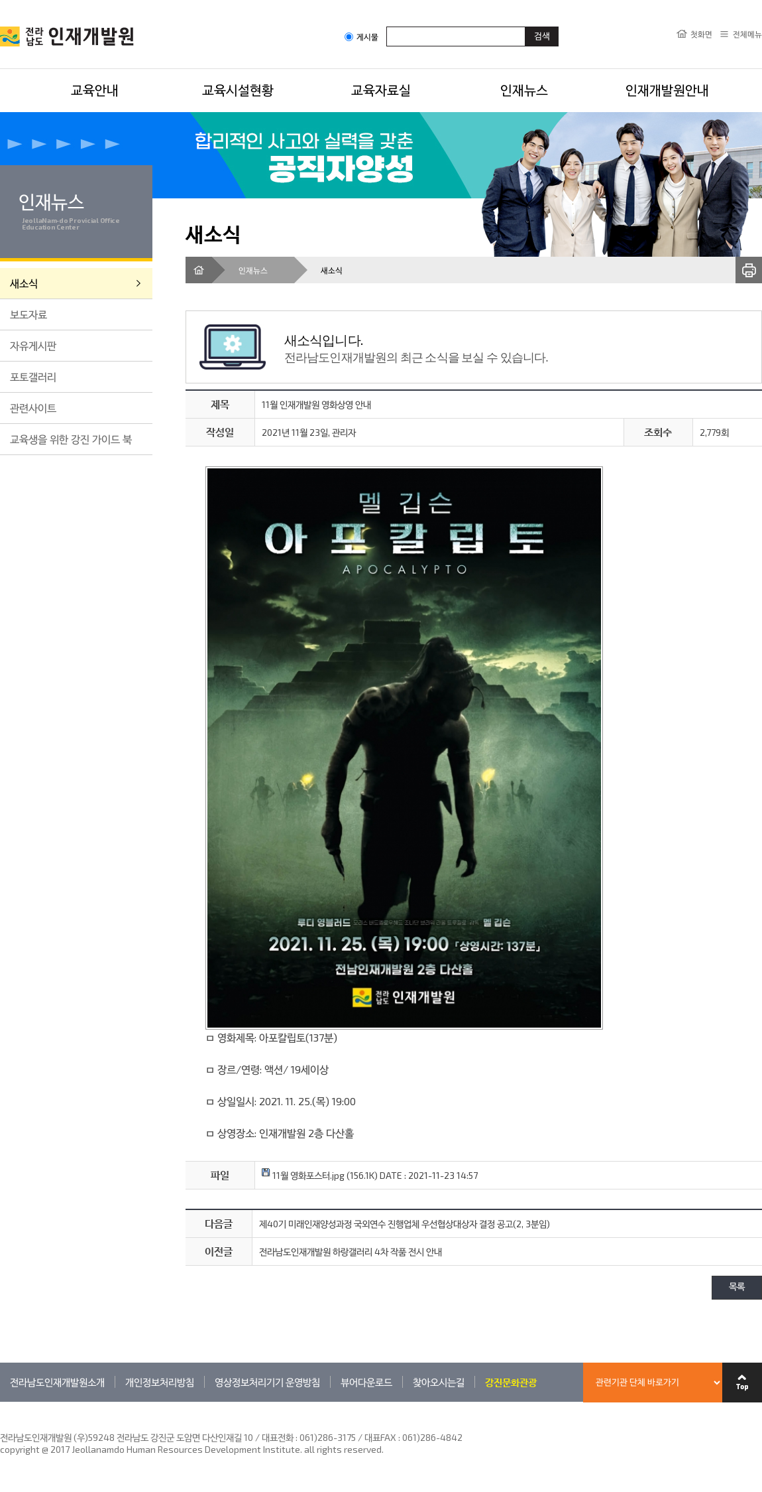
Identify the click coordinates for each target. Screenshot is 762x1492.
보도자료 (28, 314)
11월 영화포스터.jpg (303, 1175)
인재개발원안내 (667, 90)
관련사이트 (33, 407)
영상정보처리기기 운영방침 (267, 1382)
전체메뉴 (747, 34)
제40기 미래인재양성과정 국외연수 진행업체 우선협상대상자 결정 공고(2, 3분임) (404, 1223)
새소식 (24, 283)
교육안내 (95, 90)
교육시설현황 (238, 90)
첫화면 (701, 34)
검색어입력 (386, 26)
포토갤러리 (33, 376)
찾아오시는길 (438, 1382)
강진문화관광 (511, 1382)
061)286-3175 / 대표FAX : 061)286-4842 (381, 1437)
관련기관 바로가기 (0, 1401)
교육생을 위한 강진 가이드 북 (71, 439)
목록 (737, 1287)
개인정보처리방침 (159, 1382)
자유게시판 (33, 345)
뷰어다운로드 (366, 1382)
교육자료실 (381, 90)
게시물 (361, 37)
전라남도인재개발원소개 (57, 1382)
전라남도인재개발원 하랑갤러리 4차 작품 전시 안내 (350, 1251)
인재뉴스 (524, 90)
